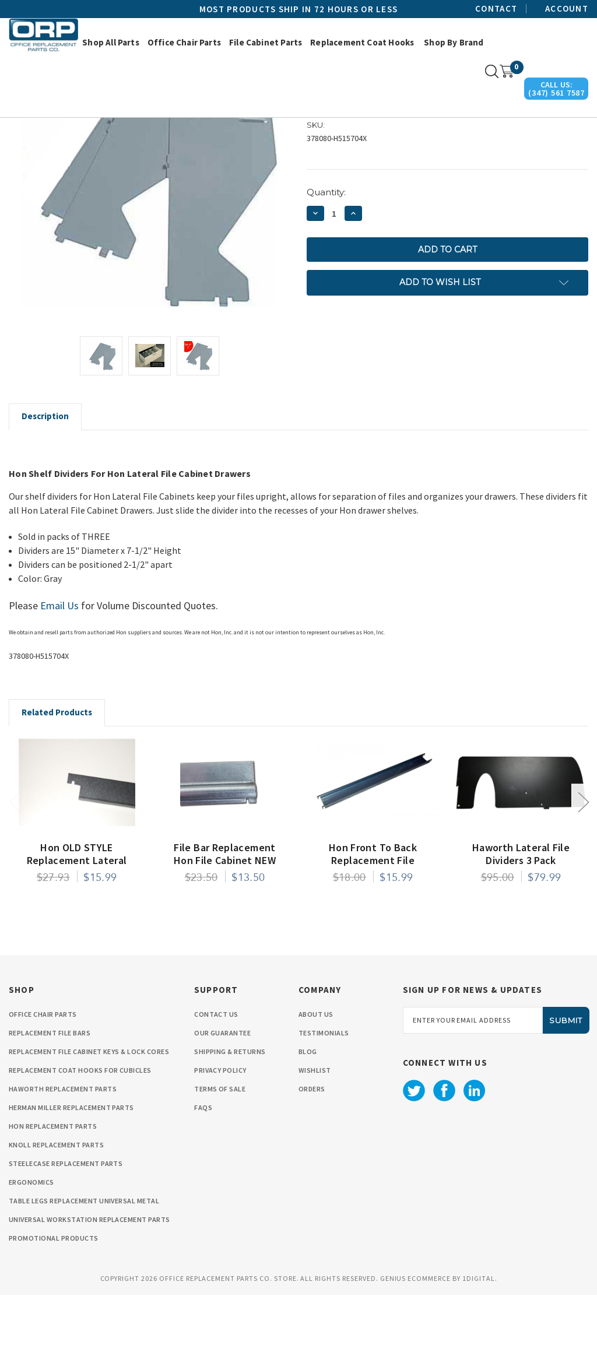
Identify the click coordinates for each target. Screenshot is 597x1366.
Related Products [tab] (57, 783)
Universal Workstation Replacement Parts (89, 1290)
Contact (496, 8)
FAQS (203, 1178)
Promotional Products (54, 1309)
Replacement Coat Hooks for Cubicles (80, 1141)
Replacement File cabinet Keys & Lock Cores (89, 1122)
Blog (307, 1122)
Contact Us (216, 1085)
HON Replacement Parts (53, 1197)
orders (311, 1160)
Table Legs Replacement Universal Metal (84, 1271)
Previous (14, 872)
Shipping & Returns (230, 1122)
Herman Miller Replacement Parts (71, 1178)
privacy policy (220, 1141)
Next (583, 872)
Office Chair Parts (184, 42)
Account (566, 8)
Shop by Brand (453, 42)
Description (45, 487)
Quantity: (326, 263)
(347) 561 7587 (556, 93)
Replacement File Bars (49, 1104)
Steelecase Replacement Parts (65, 1234)
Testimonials (323, 1104)
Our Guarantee (222, 1104)
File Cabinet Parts (265, 42)
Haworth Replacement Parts (63, 1160)
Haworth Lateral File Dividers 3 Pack (521, 925)
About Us (315, 1085)
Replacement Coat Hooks (362, 42)
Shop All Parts (110, 42)
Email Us (59, 676)
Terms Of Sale (219, 1160)
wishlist (314, 1141)
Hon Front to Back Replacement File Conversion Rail (373, 931)
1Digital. (479, 1349)
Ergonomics (31, 1253)
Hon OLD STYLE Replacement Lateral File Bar (77, 931)
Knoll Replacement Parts (56, 1216)
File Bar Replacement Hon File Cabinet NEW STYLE (225, 931)
